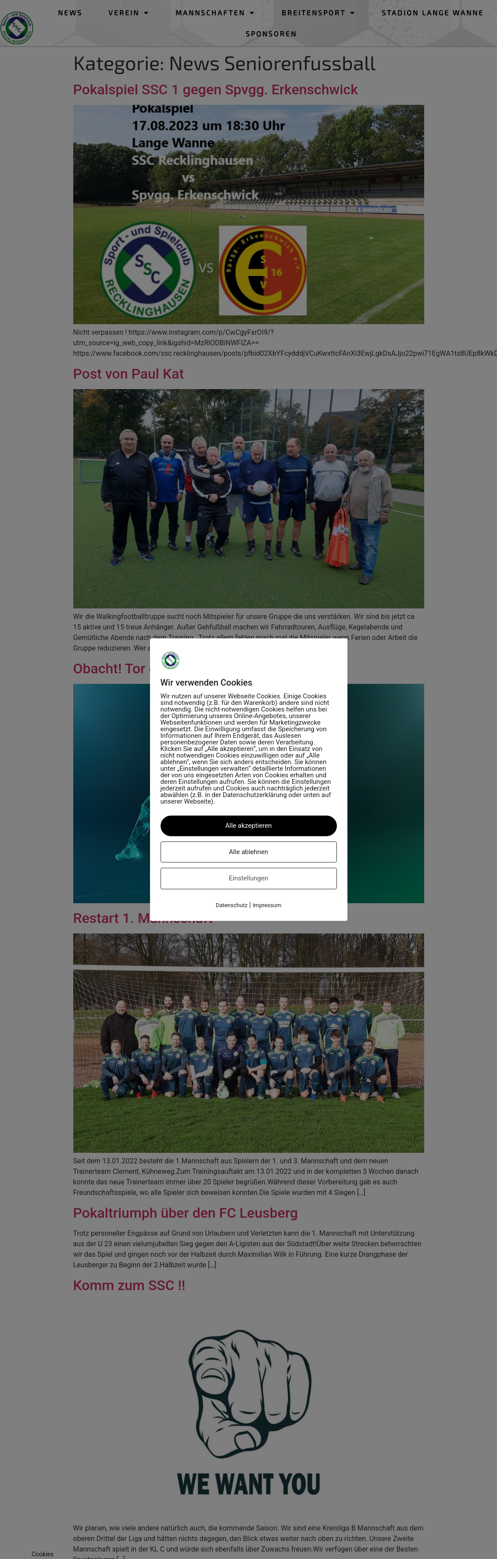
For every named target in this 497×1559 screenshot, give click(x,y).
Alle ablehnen (248, 852)
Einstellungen (248, 878)
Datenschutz (231, 905)
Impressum (267, 905)
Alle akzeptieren (248, 826)
